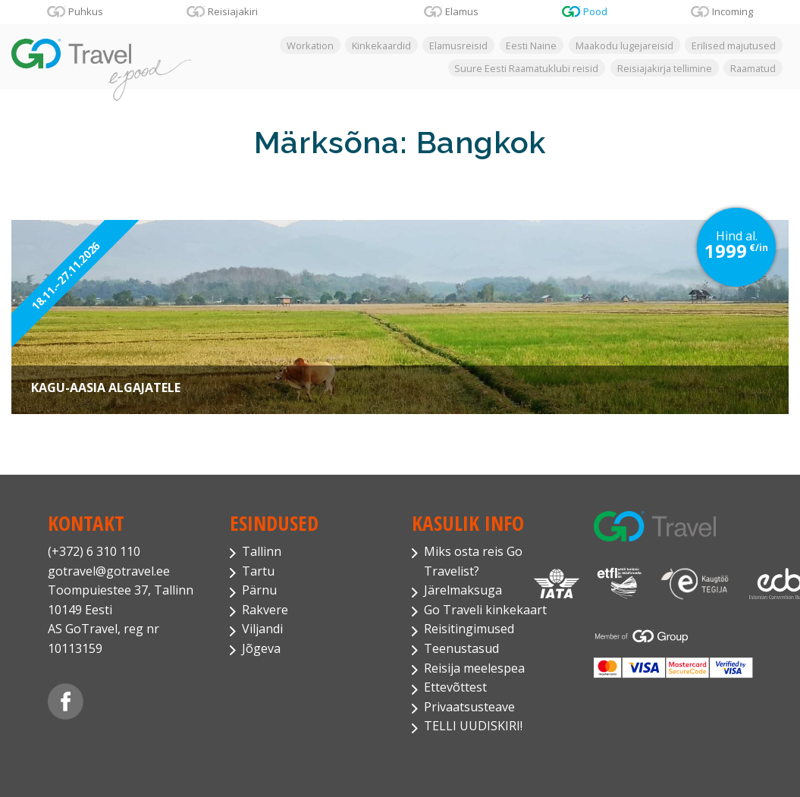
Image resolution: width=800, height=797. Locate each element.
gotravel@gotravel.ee (109, 571)
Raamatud (753, 67)
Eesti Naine (531, 45)
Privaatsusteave (469, 706)
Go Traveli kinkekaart (485, 609)
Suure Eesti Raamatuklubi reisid (526, 67)
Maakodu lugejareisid (624, 45)
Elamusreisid (458, 45)
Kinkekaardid (381, 45)
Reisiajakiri (233, 11)
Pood (595, 11)
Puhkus (85, 11)
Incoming (732, 11)
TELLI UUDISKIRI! (473, 725)
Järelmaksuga (463, 590)
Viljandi (262, 628)
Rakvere (265, 609)
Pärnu (259, 590)
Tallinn (261, 551)
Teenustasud (461, 648)
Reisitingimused (469, 628)
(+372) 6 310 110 (94, 551)
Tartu (258, 571)
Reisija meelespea (474, 668)
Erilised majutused (734, 45)
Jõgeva (261, 648)
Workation (310, 45)
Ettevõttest (455, 687)
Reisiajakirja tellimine (664, 67)
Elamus (461, 11)
